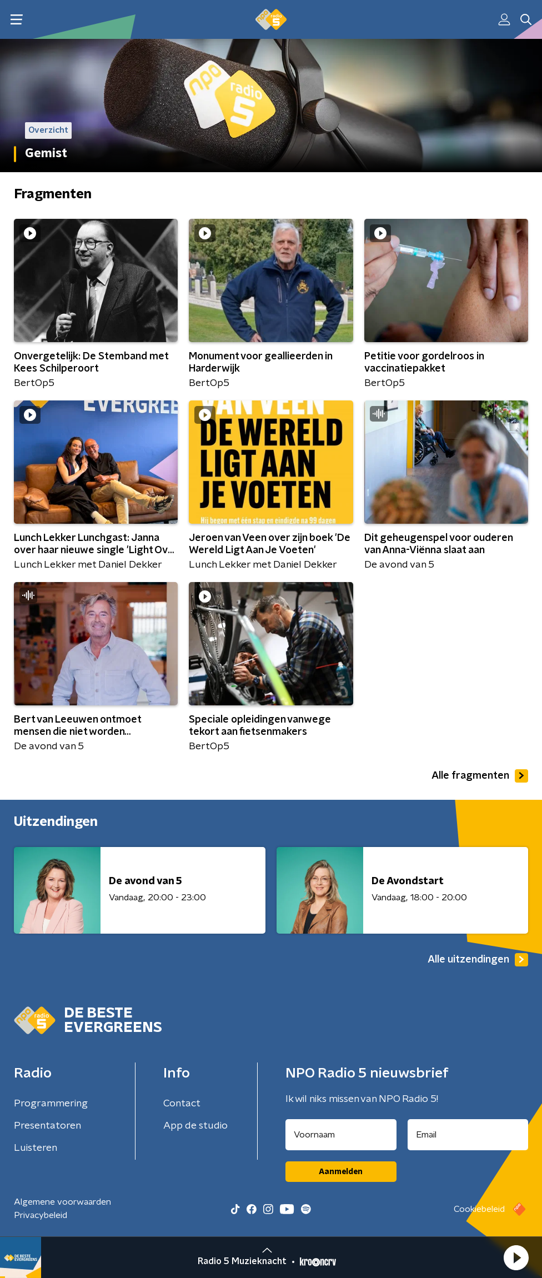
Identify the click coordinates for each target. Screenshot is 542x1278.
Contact (181, 1104)
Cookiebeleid (479, 1209)
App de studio (195, 1126)
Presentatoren (47, 1126)
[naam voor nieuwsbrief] (341, 1134)
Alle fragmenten (479, 776)
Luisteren (35, 1148)
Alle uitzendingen (478, 959)
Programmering (51, 1104)
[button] (516, 1257)
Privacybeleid (40, 1215)
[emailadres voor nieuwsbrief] (468, 1134)
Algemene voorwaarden (62, 1201)
